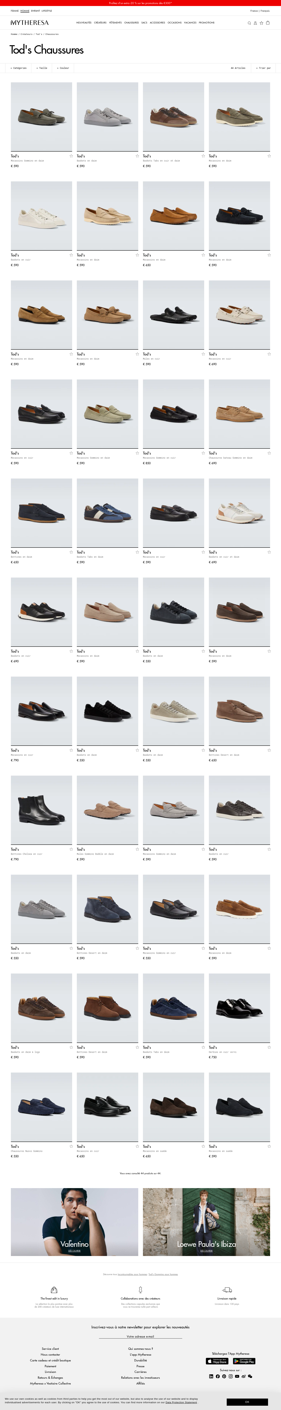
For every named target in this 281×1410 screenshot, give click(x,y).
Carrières (140, 1371)
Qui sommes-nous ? (140, 1348)
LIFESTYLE (47, 10)
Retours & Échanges (50, 1377)
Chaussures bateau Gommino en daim (230, 457)
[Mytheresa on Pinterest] (224, 1376)
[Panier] (267, 22)
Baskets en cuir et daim (224, 556)
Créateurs (26, 34)
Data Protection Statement (181, 1402)
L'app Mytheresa (140, 1354)
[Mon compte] (255, 22)
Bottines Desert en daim (224, 754)
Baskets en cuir (21, 259)
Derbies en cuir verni (222, 1051)
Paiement (50, 1366)
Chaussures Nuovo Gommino (26, 1150)
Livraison (50, 1371)
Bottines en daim (21, 556)
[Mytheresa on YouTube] (237, 1376)
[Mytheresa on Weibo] (243, 1376)
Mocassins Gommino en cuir (159, 457)
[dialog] (140, 1401)
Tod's (39, 34)
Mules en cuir (151, 358)
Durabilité (140, 1360)
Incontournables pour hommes (132, 1274)
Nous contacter (50, 1354)
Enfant (35, 10)
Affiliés (140, 1383)
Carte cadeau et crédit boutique (50, 1360)
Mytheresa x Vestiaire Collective (50, 1383)
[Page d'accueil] (29, 22)
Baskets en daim (87, 160)
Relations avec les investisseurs (140, 1377)
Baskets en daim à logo (25, 1051)
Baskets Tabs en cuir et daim (161, 160)
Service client (50, 1348)
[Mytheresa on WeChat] (250, 1376)
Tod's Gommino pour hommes (163, 1274)
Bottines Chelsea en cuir (26, 853)
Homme (24, 10)
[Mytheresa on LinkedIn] (211, 1376)
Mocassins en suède (155, 1150)
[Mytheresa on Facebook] (217, 1376)
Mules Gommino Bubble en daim (95, 853)
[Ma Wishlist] (261, 22)
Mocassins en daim (220, 160)
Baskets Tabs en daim (90, 556)
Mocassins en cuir (220, 358)
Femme (15, 10)
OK (247, 1401)
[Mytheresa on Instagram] (230, 1376)
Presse (140, 1366)
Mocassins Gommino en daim (27, 160)
